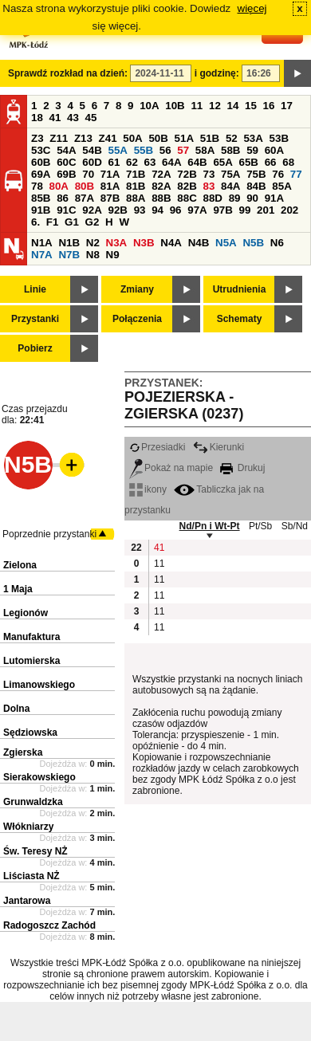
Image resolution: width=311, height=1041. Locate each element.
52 (232, 138)
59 (252, 150)
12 (215, 106)
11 (197, 106)
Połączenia (137, 318)
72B (186, 174)
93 (140, 210)
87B (110, 198)
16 (269, 106)
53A (252, 138)
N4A (171, 243)
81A (110, 186)
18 (37, 118)
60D (91, 162)
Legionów (25, 613)
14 (233, 106)
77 (296, 174)
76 (278, 174)
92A (91, 210)
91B (40, 210)
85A (281, 186)
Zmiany (137, 289)
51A (184, 138)
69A (40, 174)
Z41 (108, 138)
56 (165, 150)
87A (84, 198)
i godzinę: (217, 73)
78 (37, 186)
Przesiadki (157, 447)
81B (135, 186)
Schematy (239, 318)
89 (235, 198)
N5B (253, 243)
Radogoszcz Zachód (49, 925)
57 (183, 150)
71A (110, 174)
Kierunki (218, 447)
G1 (72, 222)
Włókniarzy (28, 826)
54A (66, 150)
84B (256, 186)
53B (279, 138)
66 (271, 162)
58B (230, 150)
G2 (92, 222)
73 (209, 174)
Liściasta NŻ (31, 876)
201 (265, 210)
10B (174, 106)
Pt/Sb (260, 526)
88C (186, 198)
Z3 (37, 138)
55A (117, 150)
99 (245, 210)
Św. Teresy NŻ (35, 851)
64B (197, 162)
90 (252, 198)
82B (186, 186)
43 (73, 118)
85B (40, 198)
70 (88, 174)
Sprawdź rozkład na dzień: (68, 73)
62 (132, 162)
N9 (113, 255)
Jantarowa (26, 900)
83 (209, 186)
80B (84, 186)
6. (35, 222)
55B (143, 150)
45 (91, 118)
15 (251, 106)
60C (66, 162)
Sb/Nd (294, 526)
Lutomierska (31, 660)
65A (222, 162)
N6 (277, 243)
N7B (69, 255)
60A (274, 150)
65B (248, 162)
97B (222, 210)
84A (230, 186)
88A (135, 198)
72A (161, 174)
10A (149, 106)
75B (256, 174)
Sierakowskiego (39, 777)
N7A (42, 255)
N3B (144, 243)
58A (205, 150)
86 (63, 198)
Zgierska (22, 752)
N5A (226, 243)
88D (212, 198)
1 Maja (18, 589)
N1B (69, 243)
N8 (93, 255)
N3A (117, 243)
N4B (199, 243)
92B (117, 210)
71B (135, 174)
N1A (42, 243)
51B (209, 138)
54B (91, 150)
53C (40, 150)
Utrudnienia (239, 289)
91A (274, 198)
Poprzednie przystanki (49, 534)
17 (287, 106)
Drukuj (242, 467)
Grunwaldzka (33, 801)
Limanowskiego (39, 684)
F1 (52, 222)
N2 (93, 243)
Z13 (83, 138)
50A (132, 138)
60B (40, 162)
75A (230, 174)
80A (59, 186)
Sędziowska (30, 732)
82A (161, 186)
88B (161, 198)
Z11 (58, 138)
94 (157, 210)
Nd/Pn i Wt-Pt (209, 526)
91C (66, 210)
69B (66, 174)
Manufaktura (31, 636)
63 (150, 162)
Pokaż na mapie (171, 467)
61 (114, 162)
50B (157, 138)
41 (55, 118)
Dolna (16, 708)
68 (288, 162)
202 (289, 210)
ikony (148, 489)
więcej (252, 8)
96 (176, 210)
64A (171, 162)
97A (197, 210)
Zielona (20, 565)
